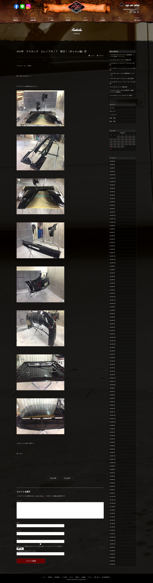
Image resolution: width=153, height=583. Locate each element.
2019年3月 (112, 445)
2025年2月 (112, 208)
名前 (18, 523)
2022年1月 (112, 334)
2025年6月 (112, 195)
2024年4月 (112, 242)
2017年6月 (112, 517)
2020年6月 (112, 395)
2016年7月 (112, 554)
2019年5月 (112, 439)
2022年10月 (113, 303)
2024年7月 (112, 232)
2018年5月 (112, 479)
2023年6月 (112, 276)
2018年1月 (112, 493)
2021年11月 (112, 340)
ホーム (44, 577)
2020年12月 (113, 378)
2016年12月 (113, 537)
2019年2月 (112, 449)
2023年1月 (112, 293)
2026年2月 (112, 168)
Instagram (28, 6)
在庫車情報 (56, 577)
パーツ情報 (64, 577)
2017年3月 (112, 527)
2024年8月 (112, 229)
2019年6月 (112, 435)
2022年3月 (112, 327)
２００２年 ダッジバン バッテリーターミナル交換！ (122, 82)
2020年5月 (112, 398)
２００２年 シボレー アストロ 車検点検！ (121, 60)
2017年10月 (113, 503)
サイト (18, 538)
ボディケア (113, 111)
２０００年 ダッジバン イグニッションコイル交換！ (122, 69)
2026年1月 (112, 171)
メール (19, 530)
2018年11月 (112, 459)
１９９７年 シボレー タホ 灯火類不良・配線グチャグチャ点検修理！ (122, 91)
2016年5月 (112, 561)
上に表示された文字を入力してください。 (27, 551)
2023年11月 (112, 259)
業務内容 (50, 577)
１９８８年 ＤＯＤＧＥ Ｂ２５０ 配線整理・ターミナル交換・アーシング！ (122, 55)
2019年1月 (112, 452)
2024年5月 (112, 239)
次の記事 (67, 478)
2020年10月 (113, 384)
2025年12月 (113, 175)
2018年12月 (113, 456)
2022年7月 (112, 313)
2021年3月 (112, 368)
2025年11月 (112, 178)
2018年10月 (113, 462)
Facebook (16, 6)
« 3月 (110, 149)
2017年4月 (112, 523)
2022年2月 (112, 330)
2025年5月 (112, 198)
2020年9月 (112, 388)
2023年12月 (113, 256)
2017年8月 (112, 510)
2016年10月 (113, 544)
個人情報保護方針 (106, 577)
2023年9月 (112, 266)
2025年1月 (112, 212)
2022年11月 (112, 300)
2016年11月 (112, 540)
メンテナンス (113, 114)
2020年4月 (112, 401)
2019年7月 (112, 432)
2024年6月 (112, 235)
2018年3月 (112, 486)
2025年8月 (112, 188)
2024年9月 (112, 225)
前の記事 (53, 478)
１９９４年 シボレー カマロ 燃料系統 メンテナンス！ (122, 74)
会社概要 (83, 577)
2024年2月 (112, 249)
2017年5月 (112, 520)
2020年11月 (112, 381)
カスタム (93, 55)
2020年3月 (112, 405)
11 (130, 139)
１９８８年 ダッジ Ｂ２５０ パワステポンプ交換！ (122, 64)
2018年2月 (112, 489)
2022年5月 (112, 320)
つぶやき (71, 577)
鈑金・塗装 (113, 121)
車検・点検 (113, 118)
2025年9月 (112, 185)
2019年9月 (112, 425)
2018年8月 (112, 469)
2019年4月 (112, 442)
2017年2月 (112, 530)
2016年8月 (112, 550)
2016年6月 (112, 557)
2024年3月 (112, 246)
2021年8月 (112, 351)
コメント (19, 501)
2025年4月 (112, 202)
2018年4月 (112, 483)
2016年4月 (112, 564)
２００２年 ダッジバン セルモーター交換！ (121, 95)
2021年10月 (113, 344)
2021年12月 (113, 337)
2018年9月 (112, 466)
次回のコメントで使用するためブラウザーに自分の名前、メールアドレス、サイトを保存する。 (40, 546)
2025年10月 (113, 181)
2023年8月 (112, 269)
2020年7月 (112, 391)
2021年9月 (112, 347)
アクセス (90, 577)
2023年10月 (113, 263)
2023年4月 (112, 283)
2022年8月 (112, 310)
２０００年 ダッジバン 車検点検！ (119, 87)
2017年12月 (113, 496)
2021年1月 (112, 374)
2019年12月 (113, 415)
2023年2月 (112, 290)
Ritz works (76, 7)
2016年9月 (112, 547)
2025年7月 (112, 191)
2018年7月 (112, 473)
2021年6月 (112, 357)
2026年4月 (112, 161)
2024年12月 (113, 215)
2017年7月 (112, 513)
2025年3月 (112, 205)
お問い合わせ (97, 577)
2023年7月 (112, 273)
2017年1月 (112, 533)
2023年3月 (112, 286)
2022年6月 (112, 317)
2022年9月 (112, 307)
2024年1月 (112, 252)
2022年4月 (112, 324)
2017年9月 (112, 506)
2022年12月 (113, 296)
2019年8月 (112, 429)
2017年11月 (112, 500)
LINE (22, 6)
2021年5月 (112, 361)
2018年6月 (112, 476)
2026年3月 (112, 164)
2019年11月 (112, 418)
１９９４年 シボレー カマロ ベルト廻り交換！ (122, 78)
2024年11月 (112, 219)
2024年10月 (113, 222)
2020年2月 (112, 408)
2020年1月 (112, 412)
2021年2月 (112, 371)
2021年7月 (112, 354)
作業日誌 (77, 577)
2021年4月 (112, 364)
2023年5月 (112, 279)
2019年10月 (113, 422)
